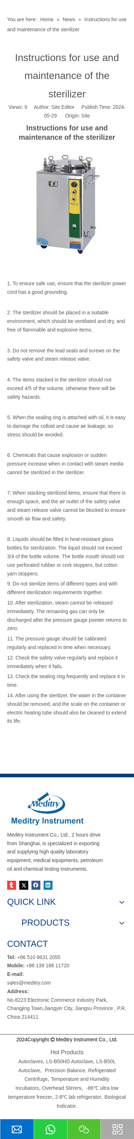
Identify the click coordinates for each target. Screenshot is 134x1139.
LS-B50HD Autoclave (69, 1061)
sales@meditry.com (29, 983)
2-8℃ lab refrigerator (77, 1097)
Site (85, 116)
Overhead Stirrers (61, 1088)
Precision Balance (65, 1070)
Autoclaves (30, 1061)
